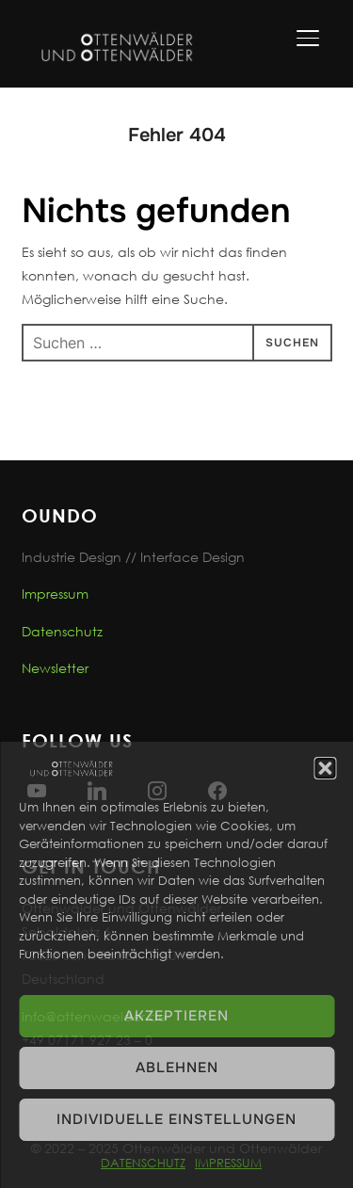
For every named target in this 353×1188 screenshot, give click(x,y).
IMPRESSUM (228, 1163)
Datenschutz (62, 631)
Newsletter (55, 668)
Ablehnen (177, 1067)
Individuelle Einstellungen (176, 1119)
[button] (324, 768)
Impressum (55, 593)
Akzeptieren (176, 1015)
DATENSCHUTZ (143, 1163)
